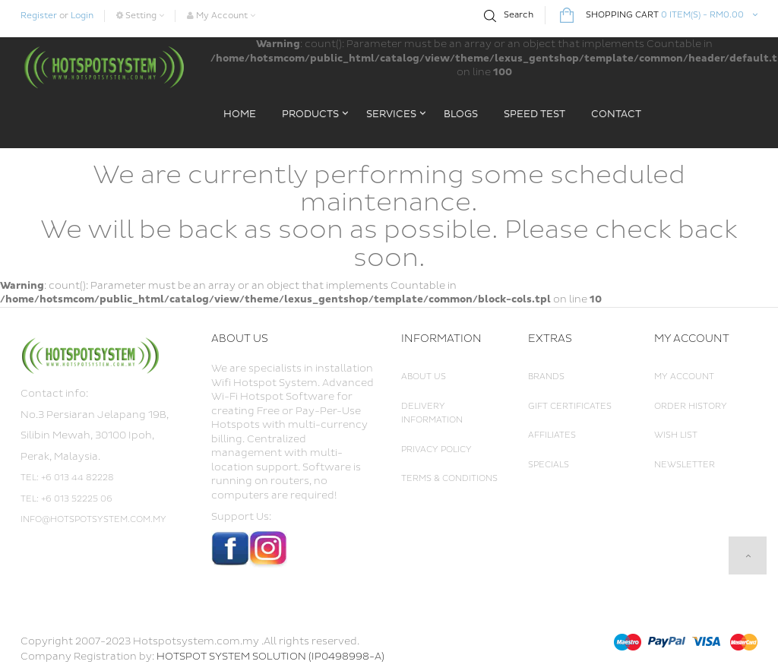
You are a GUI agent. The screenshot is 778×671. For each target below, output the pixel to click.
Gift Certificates (570, 406)
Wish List (675, 435)
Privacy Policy (436, 449)
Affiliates (552, 435)
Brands (546, 376)
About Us (423, 376)
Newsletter (684, 465)
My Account (684, 376)
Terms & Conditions (449, 478)
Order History (690, 406)
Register (39, 16)
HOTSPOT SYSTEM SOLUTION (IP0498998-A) (270, 656)
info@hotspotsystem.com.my (93, 519)
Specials (548, 465)
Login (82, 16)
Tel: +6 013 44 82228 (67, 478)
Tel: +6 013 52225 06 (66, 499)
